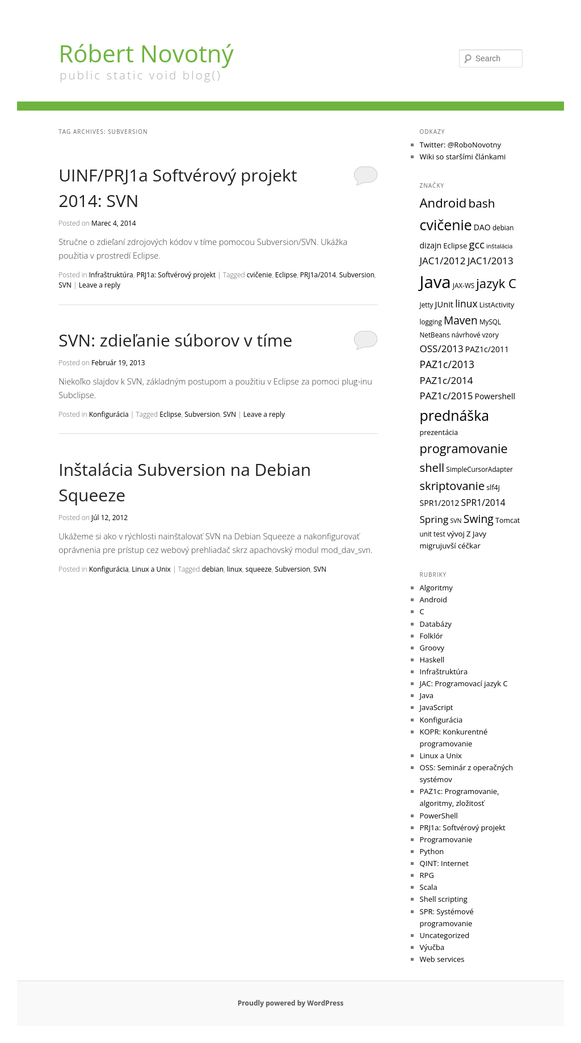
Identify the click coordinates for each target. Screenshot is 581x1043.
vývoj (456, 534)
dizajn (431, 245)
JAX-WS (463, 285)
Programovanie (446, 839)
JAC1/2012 (443, 260)
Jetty (426, 304)
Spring (434, 519)
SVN (64, 285)
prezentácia (439, 432)
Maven (461, 320)
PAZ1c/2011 (487, 349)
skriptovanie (452, 485)
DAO (482, 227)
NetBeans (435, 334)
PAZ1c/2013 (447, 364)
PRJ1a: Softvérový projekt (176, 275)
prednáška (455, 415)
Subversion (356, 275)
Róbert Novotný (145, 53)
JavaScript (436, 707)
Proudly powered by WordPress (291, 1003)
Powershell (495, 396)
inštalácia (499, 246)
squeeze (259, 569)
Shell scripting (444, 899)
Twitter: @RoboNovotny (461, 145)
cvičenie (259, 275)
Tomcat (507, 520)
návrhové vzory (475, 334)
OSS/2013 (442, 348)
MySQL (490, 321)
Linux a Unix (151, 569)
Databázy (436, 624)
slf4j (493, 487)
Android (443, 203)
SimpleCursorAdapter (479, 469)
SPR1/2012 (440, 502)
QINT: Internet (444, 863)
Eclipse (286, 275)
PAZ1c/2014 (446, 380)
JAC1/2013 (490, 260)
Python (432, 851)
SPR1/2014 (483, 502)
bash (481, 203)
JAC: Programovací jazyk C (464, 683)
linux (234, 569)
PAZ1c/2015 (446, 395)
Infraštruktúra (111, 275)
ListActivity (497, 305)
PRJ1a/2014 (318, 275)
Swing (479, 518)
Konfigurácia (109, 414)
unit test (432, 533)
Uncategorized (445, 935)
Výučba (432, 947)
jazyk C (496, 283)
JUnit (444, 304)
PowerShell (439, 815)
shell (432, 467)
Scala (428, 887)
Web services (442, 959)
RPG (427, 875)
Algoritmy (436, 587)
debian (213, 569)
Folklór (431, 636)
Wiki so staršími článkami (463, 156)
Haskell (432, 659)
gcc (477, 244)
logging (431, 321)
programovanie (464, 448)
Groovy (432, 648)
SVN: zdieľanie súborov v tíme (175, 340)
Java (435, 282)
